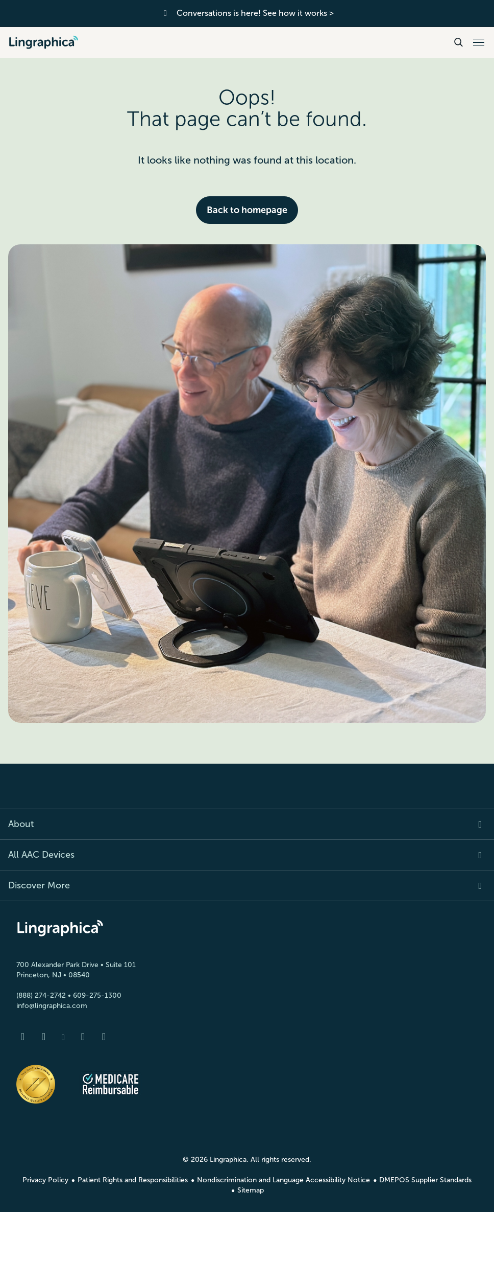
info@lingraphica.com (51, 1006)
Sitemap (250, 1190)
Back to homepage (247, 210)
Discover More (39, 885)
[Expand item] (474, 824)
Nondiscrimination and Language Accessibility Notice (283, 1180)
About (21, 824)
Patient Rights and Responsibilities (133, 1180)
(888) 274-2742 (41, 995)
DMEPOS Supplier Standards (425, 1180)
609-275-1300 (97, 995)
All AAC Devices (41, 855)
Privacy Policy (45, 1180)
